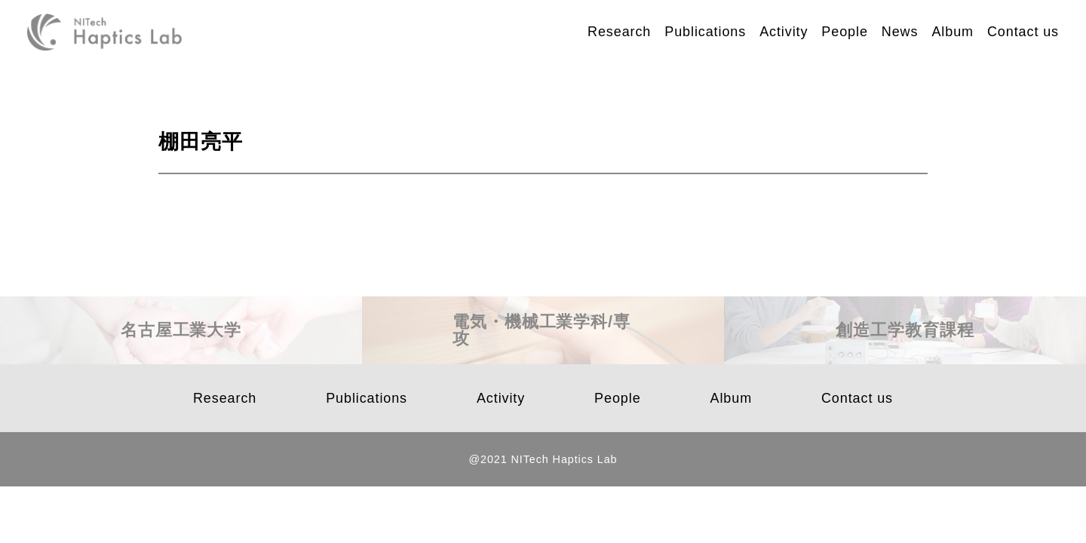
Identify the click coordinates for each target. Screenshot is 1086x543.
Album (952, 31)
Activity (783, 31)
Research (619, 31)
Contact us (1023, 31)
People (844, 31)
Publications (705, 31)
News (900, 31)
